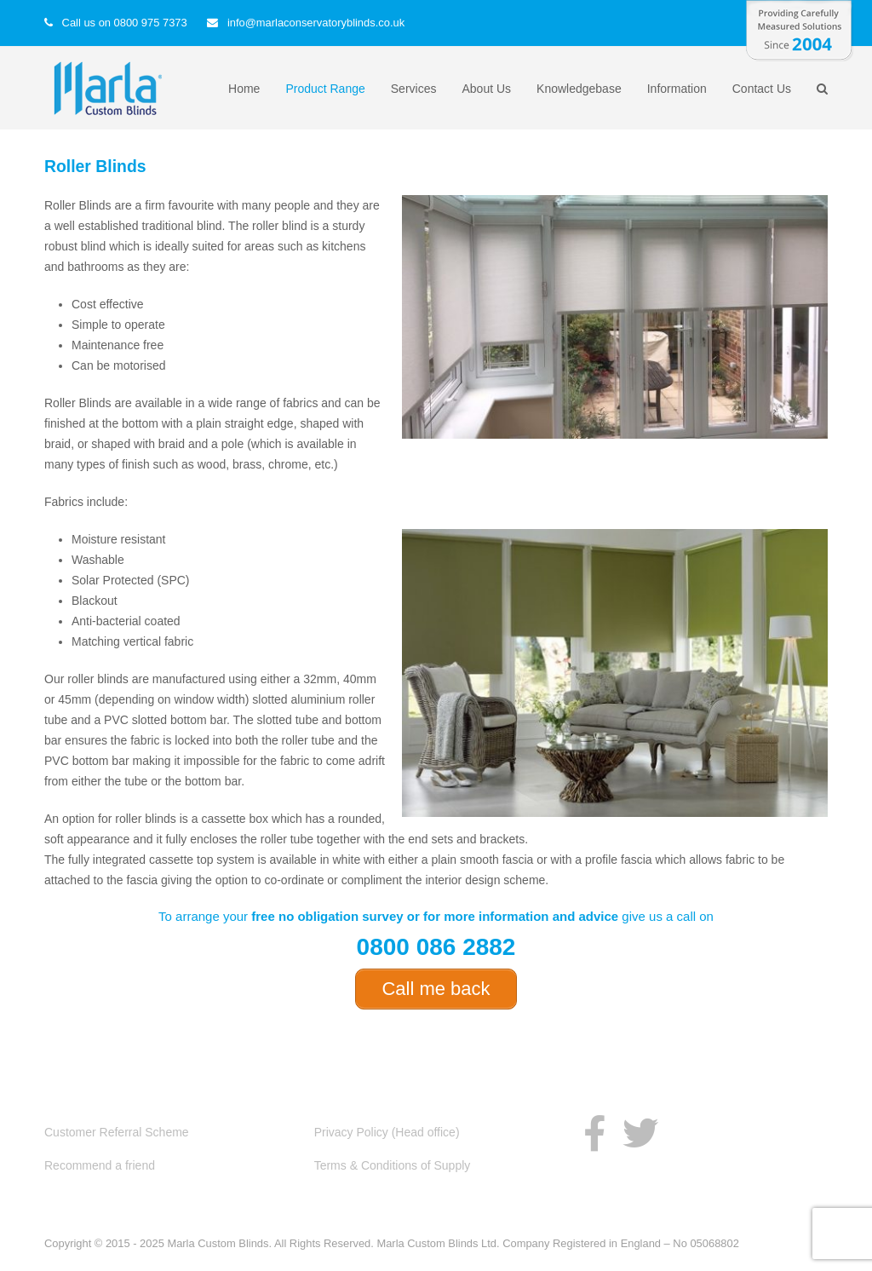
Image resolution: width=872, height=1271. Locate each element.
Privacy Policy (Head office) (387, 1132)
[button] (822, 88)
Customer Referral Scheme (116, 1132)
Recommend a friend (99, 1165)
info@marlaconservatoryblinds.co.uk (315, 22)
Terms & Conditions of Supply (392, 1165)
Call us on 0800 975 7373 (124, 22)
